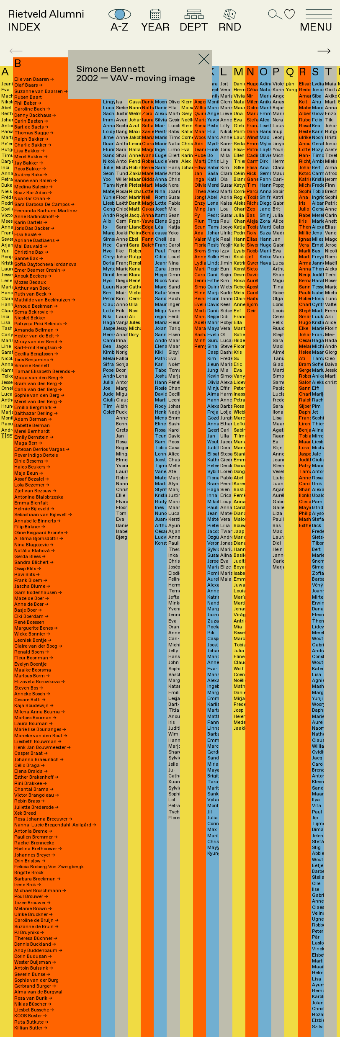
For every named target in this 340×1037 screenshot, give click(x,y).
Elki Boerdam (31, 617)
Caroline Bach (32, 109)
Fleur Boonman (33, 658)
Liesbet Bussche (34, 1010)
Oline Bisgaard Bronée (41, 533)
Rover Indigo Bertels (36, 455)
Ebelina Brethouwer (38, 849)
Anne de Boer (31, 604)
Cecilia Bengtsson (36, 354)
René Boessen (29, 622)
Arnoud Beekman (36, 306)
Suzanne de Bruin (36, 927)
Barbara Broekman (37, 879)
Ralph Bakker (31, 139)
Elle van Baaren (34, 79)
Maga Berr (28, 443)
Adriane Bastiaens (36, 241)
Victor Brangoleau (36, 795)
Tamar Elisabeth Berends (44, 372)
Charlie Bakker (33, 145)
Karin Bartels (30, 223)
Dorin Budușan (33, 957)
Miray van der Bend (38, 342)
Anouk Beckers (33, 276)
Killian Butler (30, 1028)
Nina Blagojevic (34, 545)
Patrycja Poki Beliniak (40, 324)
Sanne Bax (28, 259)
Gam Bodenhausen (38, 593)
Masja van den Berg (38, 378)
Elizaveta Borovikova (39, 682)
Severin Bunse (32, 975)
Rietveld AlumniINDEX (46, 21)
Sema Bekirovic (33, 312)
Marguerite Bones (36, 628)
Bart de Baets (31, 127)
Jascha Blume (32, 586)
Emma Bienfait (31, 503)
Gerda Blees (30, 557)
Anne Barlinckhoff (36, 217)
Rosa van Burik (33, 998)
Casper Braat (31, 754)
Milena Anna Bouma (39, 712)
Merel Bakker (31, 157)
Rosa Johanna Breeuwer (43, 819)
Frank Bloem (30, 581)
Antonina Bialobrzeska (39, 497)
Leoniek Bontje (33, 640)
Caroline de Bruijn (36, 921)
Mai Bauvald (30, 247)
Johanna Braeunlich (39, 760)
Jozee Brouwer (32, 903)
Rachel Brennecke (34, 843)
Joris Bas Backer (34, 229)
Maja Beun (28, 473)
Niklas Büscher (33, 1004)
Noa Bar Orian (32, 199)
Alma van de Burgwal (38, 992)
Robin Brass (29, 801)
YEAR (155, 21)
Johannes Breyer (34, 855)
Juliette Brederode (36, 808)
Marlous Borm (32, 676)
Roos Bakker (30, 169)
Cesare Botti (30, 700)
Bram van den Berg (38, 384)
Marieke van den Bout (40, 736)
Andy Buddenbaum (38, 951)
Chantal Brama (34, 790)
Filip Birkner (29, 527)
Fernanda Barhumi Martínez (45, 211)
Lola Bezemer (31, 485)
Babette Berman (32, 426)
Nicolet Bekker (29, 318)
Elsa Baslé (27, 235)
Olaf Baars (28, 85)
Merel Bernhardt (32, 432)
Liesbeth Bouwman (38, 742)
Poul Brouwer (31, 897)
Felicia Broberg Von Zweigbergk (49, 867)
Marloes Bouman (35, 718)
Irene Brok (27, 885)
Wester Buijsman (35, 962)
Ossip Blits (27, 569)
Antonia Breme (33, 831)
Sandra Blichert (34, 563)
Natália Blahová (34, 551)
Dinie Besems (31, 461)
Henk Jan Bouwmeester (42, 748)
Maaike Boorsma (32, 670)
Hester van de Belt (36, 336)
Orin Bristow (30, 861)
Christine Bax (31, 252)
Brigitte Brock (29, 873)
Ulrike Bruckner (33, 915)
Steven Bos (28, 688)
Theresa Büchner (35, 939)
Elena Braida (31, 772)
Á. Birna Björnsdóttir (38, 539)
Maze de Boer (31, 599)
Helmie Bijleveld (34, 509)
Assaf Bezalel (31, 479)
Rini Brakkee (30, 784)
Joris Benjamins (34, 360)
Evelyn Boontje (30, 664)
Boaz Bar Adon (33, 193)
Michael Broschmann (40, 891)
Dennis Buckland (35, 944)
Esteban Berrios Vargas (42, 450)
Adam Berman (33, 419)
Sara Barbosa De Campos (44, 205)
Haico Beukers (32, 467)
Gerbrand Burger (35, 986)
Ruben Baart (28, 97)
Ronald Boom (31, 652)
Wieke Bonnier (32, 634)
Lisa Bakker (29, 151)
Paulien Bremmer (36, 837)
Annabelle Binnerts (37, 521)
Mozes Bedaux (30, 283)
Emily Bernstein (34, 437)
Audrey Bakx (30, 175)
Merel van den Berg (38, 402)
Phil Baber (27, 103)
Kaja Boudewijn (34, 706)
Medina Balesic (33, 187)
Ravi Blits (27, 575)
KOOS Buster (30, 1016)
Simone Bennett (31, 366)
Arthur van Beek (32, 288)
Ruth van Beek (33, 294)
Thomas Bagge (34, 133)
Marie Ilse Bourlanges (40, 730)
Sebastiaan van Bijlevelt (43, 515)
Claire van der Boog (38, 646)
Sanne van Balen (35, 181)
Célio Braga (29, 766)
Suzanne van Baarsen (41, 92)
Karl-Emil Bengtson (38, 348)
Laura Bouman (33, 724)
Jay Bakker (28, 163)
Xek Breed (25, 813)
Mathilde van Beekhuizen (44, 300)
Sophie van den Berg (39, 396)
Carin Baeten (31, 121)
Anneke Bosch (32, 694)
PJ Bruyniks (29, 933)
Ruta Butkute (31, 1022)
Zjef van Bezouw (35, 491)
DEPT (194, 21)
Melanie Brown (33, 909)
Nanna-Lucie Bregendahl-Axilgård (55, 825)
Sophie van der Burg (36, 980)
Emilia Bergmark (35, 408)
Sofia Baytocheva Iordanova (45, 265)
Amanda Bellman (36, 330)
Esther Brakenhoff (36, 777)
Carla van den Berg (38, 390)
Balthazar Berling (36, 414)
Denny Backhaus (35, 115)
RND (230, 21)
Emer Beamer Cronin (39, 270)
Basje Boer (28, 610)
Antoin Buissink (33, 968)
